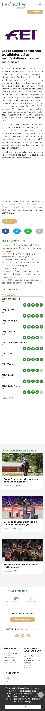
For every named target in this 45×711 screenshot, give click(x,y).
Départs (29, 305)
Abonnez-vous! (22, 619)
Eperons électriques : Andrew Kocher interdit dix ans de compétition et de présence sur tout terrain (21, 274)
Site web (24, 305)
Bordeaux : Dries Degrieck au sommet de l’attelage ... (20, 523)
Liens (6, 681)
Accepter (22, 707)
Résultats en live (37, 305)
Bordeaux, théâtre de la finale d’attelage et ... (21, 565)
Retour (9, 221)
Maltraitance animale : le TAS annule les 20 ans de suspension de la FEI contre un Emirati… (20, 265)
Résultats (33, 305)
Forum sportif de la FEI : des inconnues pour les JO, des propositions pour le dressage (21, 248)
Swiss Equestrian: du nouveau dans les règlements (21, 480)
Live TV (41, 305)
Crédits (7, 678)
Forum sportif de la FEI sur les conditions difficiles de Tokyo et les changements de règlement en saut (20, 257)
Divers (18, 485)
